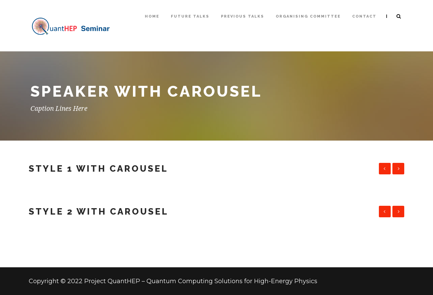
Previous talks (242, 16)
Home (152, 16)
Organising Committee (308, 16)
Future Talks (190, 16)
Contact (364, 16)
